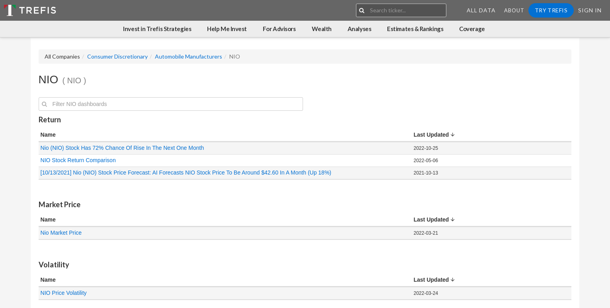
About (514, 10)
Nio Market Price (61, 233)
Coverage (472, 28)
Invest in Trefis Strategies (157, 28)
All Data (481, 10)
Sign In (590, 10)
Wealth (322, 28)
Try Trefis (551, 10)
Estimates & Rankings (415, 28)
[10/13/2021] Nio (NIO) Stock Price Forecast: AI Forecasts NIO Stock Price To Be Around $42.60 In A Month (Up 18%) (186, 172)
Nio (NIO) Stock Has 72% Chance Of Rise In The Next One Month (122, 148)
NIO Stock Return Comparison (78, 160)
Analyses (359, 28)
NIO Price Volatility (64, 293)
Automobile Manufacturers (188, 56)
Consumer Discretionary (117, 56)
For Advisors (279, 28)
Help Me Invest (227, 28)
